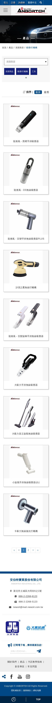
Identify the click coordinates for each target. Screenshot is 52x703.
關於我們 (12, 662)
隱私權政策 (16, 690)
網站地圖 (37, 690)
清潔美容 (19, 47)
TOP (38, 699)
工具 (34, 71)
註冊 (13, 2)
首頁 (4, 47)
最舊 (46, 92)
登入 (6, 2)
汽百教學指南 (35, 662)
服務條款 (27, 690)
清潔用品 (9, 71)
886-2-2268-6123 (28, 596)
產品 (11, 47)
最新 (38, 92)
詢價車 (21, 2)
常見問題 (32, 666)
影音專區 (19, 666)
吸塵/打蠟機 (22, 71)
